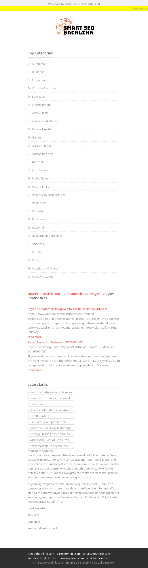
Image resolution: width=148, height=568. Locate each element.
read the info (36, 508)
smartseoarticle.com (96, 554)
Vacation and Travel (45, 268)
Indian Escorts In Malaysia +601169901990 (55, 342)
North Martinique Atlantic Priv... (49, 446)
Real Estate (39, 203)
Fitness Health (41, 129)
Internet (37, 162)
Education (38, 96)
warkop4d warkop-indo (43, 528)
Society (37, 252)
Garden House (42, 146)
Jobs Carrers (40, 170)
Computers (39, 80)
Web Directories (42, 277)
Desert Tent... (37, 404)
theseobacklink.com (41, 554)
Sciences (38, 244)
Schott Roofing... (39, 416)
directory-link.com (69, 554)
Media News (40, 178)
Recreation (39, 211)
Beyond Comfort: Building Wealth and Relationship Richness (68, 309)
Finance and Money (45, 121)
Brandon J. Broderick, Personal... (50, 398)
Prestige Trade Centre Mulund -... (51, 434)
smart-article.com (97, 558)
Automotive (39, 64)
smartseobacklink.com (44, 294)
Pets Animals (40, 187)
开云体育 (33, 515)
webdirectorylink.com (42, 558)
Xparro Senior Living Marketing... (50, 428)
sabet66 (47, 451)
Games (37, 137)
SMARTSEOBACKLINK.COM (82, 4)
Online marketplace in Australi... (49, 410)
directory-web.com (71, 558)
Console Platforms (44, 88)
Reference (39, 219)
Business (38, 72)
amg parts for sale (61, 488)
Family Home (40, 113)
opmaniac (34, 522)
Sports (36, 260)
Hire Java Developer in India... (48, 422)
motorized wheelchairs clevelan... (51, 392)
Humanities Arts (42, 154)
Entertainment (41, 105)
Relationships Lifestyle (47, 236)
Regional (38, 227)
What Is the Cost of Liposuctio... (49, 440)
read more (35, 337)
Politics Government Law (48, 195)
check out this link (78, 468)
